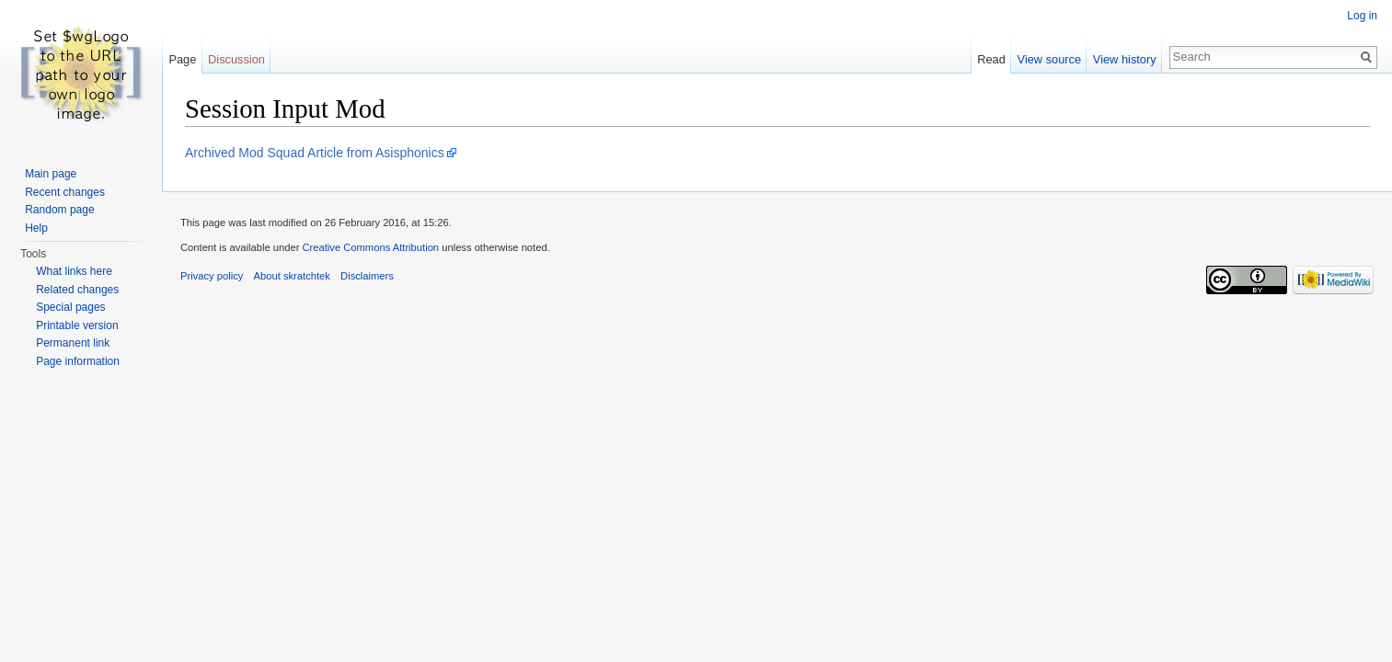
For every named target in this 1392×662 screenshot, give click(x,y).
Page (182, 59)
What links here (74, 271)
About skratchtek (292, 275)
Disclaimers (367, 275)
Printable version (77, 325)
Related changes (77, 289)
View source (1049, 59)
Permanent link (72, 343)
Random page (59, 209)
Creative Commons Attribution (370, 247)
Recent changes (65, 192)
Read (991, 59)
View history (1124, 59)
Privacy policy (211, 275)
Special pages (70, 307)
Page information (78, 361)
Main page (50, 173)
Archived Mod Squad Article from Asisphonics (314, 152)
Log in (1362, 15)
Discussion (236, 59)
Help (36, 228)
